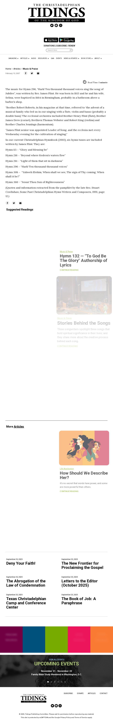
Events (59, 58)
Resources (43, 58)
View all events (56, 659)
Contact (103, 693)
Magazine (13, 58)
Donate (80, 693)
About (98, 58)
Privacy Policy (65, 717)
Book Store (87, 58)
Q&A (52, 58)
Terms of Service (81, 717)
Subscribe (68, 693)
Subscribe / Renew (65, 46)
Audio (33, 58)
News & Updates (71, 58)
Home (8, 69)
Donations (49, 46)
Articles (24, 58)
